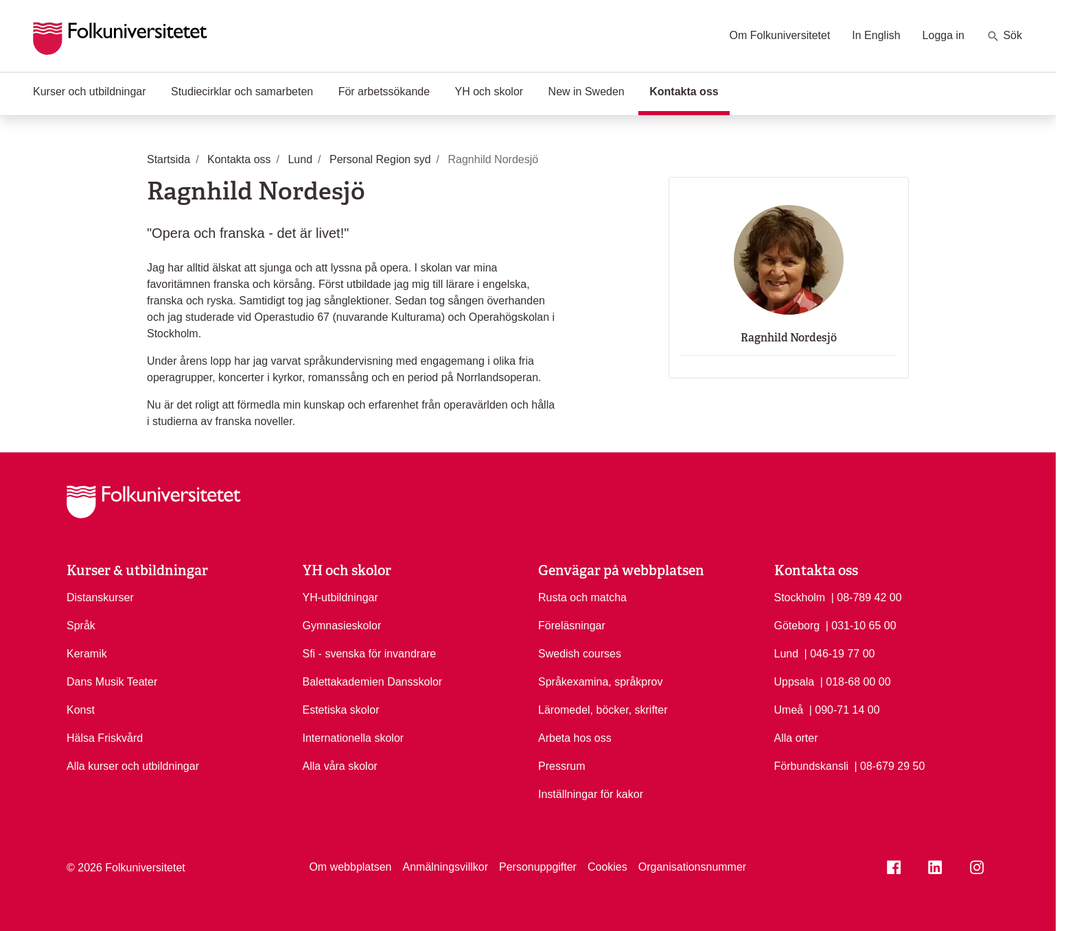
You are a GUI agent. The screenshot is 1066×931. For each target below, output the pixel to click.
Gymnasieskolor (342, 625)
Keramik (87, 654)
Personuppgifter (538, 867)
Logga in (943, 35)
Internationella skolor (353, 738)
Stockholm (800, 597)
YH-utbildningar (340, 597)
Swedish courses (579, 654)
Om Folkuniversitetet (780, 35)
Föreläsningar (571, 625)
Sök (1004, 36)
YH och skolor (489, 91)
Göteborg (797, 625)
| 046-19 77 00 (839, 653)
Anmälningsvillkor (445, 867)
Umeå (789, 710)
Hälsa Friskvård (105, 738)
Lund (786, 654)
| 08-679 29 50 (889, 765)
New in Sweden (586, 91)
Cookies (607, 867)
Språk (81, 625)
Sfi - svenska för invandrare (370, 654)
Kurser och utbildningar (89, 91)
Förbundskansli (811, 766)
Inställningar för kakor (590, 794)
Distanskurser (100, 597)
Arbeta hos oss (575, 738)
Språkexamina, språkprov (600, 682)
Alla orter (796, 738)
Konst (81, 710)
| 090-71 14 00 (844, 709)
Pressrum (561, 766)
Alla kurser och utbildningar (133, 766)
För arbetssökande (384, 91)
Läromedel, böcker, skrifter (603, 710)
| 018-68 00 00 (855, 681)
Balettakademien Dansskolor (373, 682)
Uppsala (794, 682)
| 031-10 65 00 (861, 624)
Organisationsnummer (692, 867)
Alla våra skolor (340, 766)
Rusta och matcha (582, 597)
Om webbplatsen (350, 867)
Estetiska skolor (341, 710)
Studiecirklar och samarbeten (242, 91)
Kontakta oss (689, 90)
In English (876, 35)
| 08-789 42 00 (866, 596)
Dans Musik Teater (112, 682)
